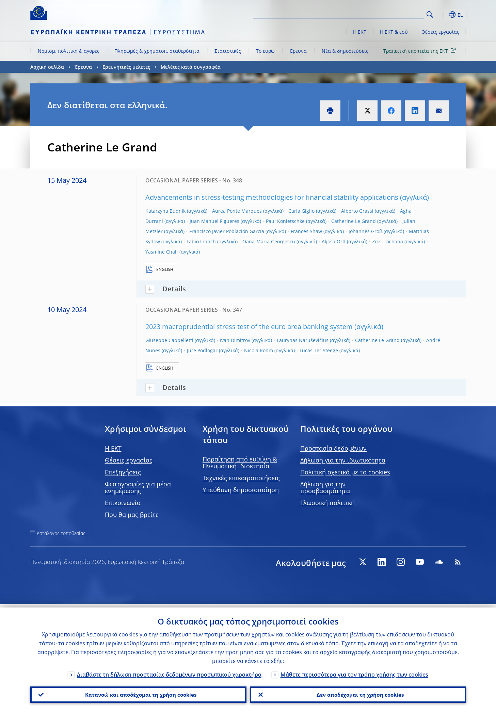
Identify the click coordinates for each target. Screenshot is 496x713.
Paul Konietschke (285, 221)
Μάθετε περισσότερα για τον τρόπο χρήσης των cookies (354, 671)
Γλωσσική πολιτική (327, 503)
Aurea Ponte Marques (237, 211)
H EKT (113, 448)
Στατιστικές (227, 51)
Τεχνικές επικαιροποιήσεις (241, 478)
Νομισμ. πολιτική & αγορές (68, 51)
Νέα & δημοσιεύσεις (345, 51)
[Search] (390, 14)
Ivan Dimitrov (235, 340)
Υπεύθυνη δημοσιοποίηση (241, 490)
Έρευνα (298, 51)
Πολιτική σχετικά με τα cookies (345, 472)
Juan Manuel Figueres (214, 221)
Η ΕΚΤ (359, 32)
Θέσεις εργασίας (440, 32)
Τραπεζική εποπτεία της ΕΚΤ (420, 50)
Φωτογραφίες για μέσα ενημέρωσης (138, 487)
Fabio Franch (201, 241)
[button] (442, 14)
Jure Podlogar (202, 350)
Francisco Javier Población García (226, 231)
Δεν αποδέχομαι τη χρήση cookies (358, 693)
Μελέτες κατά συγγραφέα (191, 67)
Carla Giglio (301, 211)
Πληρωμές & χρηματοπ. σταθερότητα (156, 51)
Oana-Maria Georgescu (268, 241)
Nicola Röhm (258, 350)
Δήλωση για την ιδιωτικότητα (342, 460)
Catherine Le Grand (353, 221)
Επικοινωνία (123, 503)
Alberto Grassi (357, 211)
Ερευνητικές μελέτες (126, 67)
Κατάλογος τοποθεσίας (61, 533)
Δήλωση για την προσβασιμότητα (325, 487)
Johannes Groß (365, 231)
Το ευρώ (265, 51)
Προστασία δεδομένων (333, 448)
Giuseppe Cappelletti (169, 340)
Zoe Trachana (387, 241)
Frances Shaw (306, 231)
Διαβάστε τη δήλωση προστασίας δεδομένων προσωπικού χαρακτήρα (169, 671)
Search (429, 14)
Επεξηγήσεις (123, 472)
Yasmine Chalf (161, 251)
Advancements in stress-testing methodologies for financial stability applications (271, 197)
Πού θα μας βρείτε (132, 515)
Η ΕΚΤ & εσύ (394, 32)
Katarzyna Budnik (165, 211)
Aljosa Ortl (334, 241)
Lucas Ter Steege (319, 350)
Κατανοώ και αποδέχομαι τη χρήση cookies (138, 693)
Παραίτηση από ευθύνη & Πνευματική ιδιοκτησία (240, 462)
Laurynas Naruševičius (303, 340)
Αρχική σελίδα (47, 67)
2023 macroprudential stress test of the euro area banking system (249, 326)
